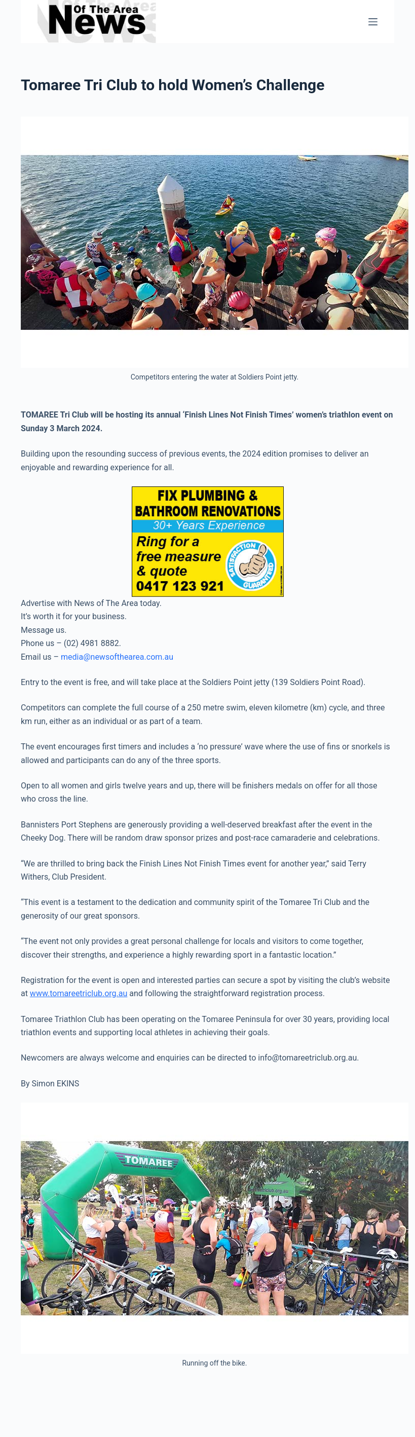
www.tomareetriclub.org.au (78, 993)
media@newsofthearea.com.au (117, 657)
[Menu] (373, 21)
